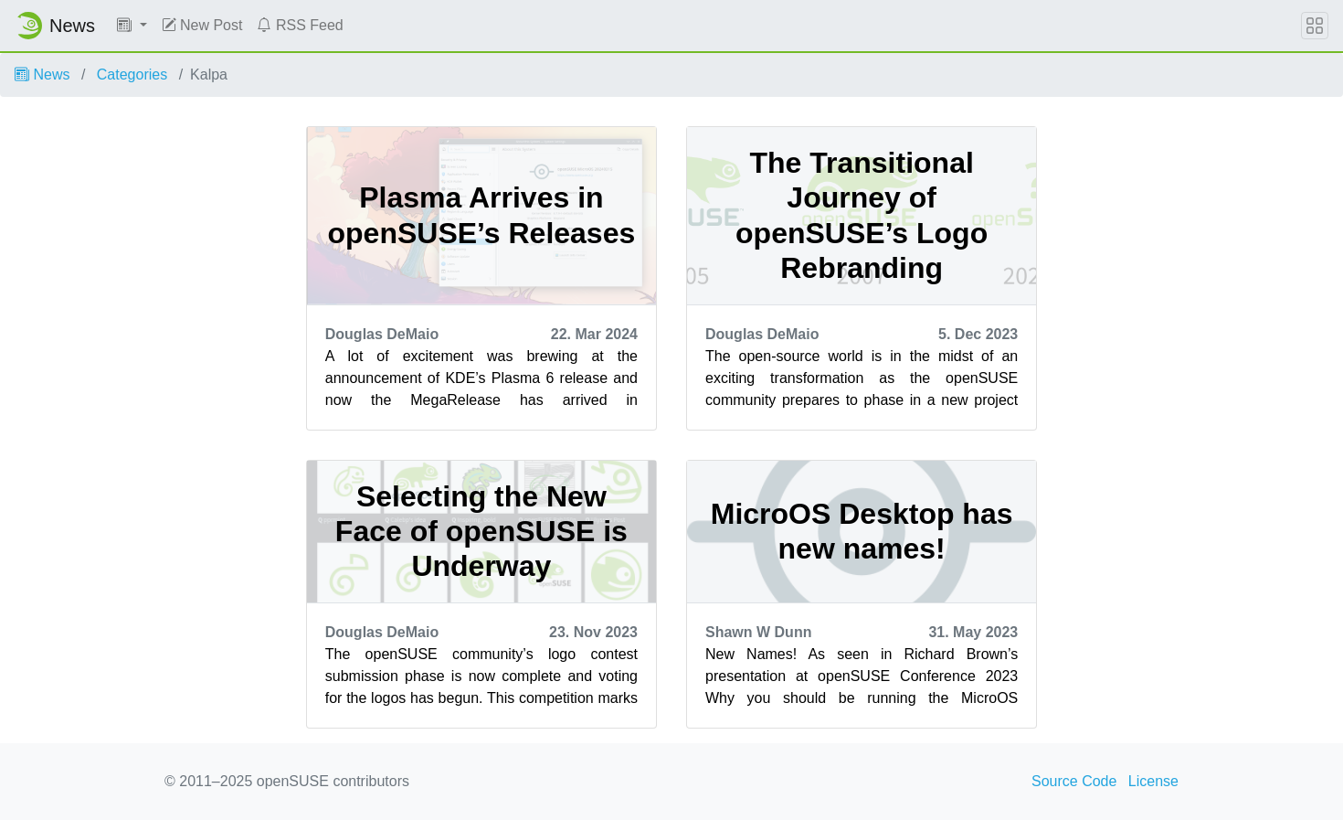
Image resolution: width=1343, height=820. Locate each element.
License (1153, 781)
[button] (132, 25)
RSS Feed (300, 25)
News (42, 74)
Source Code (1073, 781)
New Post (202, 25)
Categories (132, 74)
